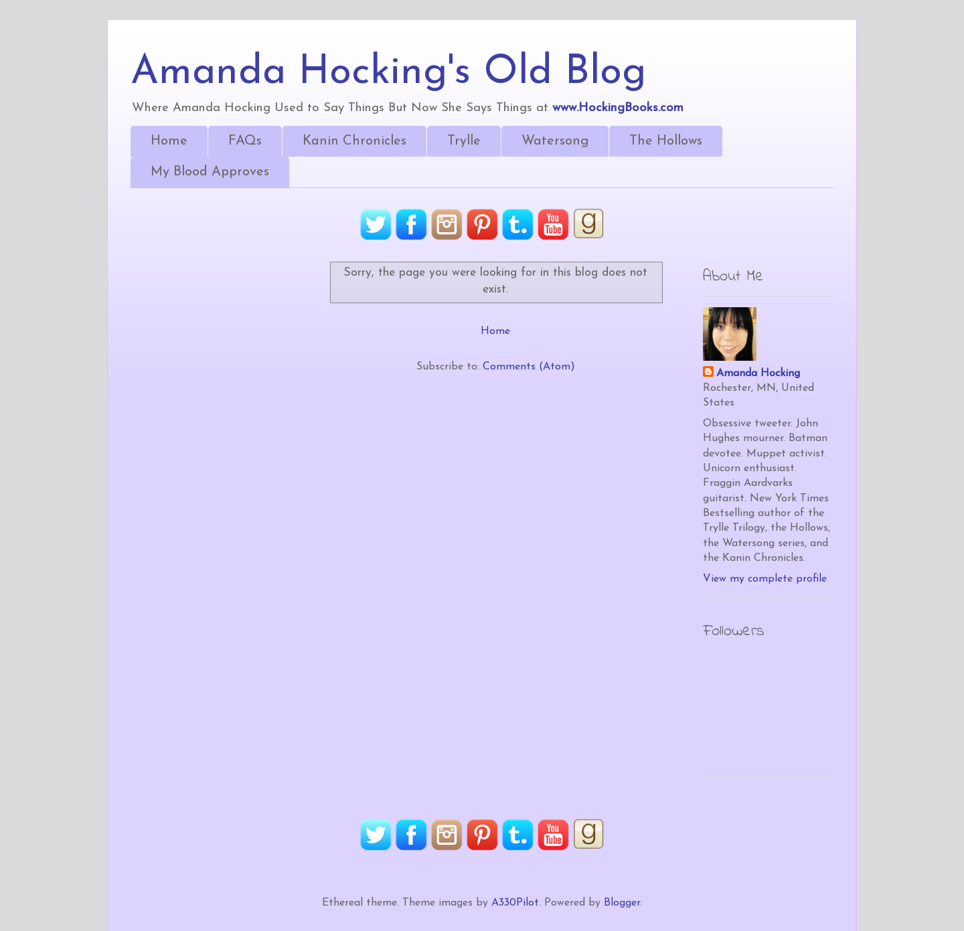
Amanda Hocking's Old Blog (388, 73)
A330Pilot (515, 903)
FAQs (245, 141)
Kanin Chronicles (354, 141)
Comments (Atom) (529, 366)
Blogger (622, 903)
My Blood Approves (210, 172)
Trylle (464, 141)
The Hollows (665, 141)
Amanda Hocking (758, 373)
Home (169, 141)
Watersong (554, 141)
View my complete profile (765, 579)
